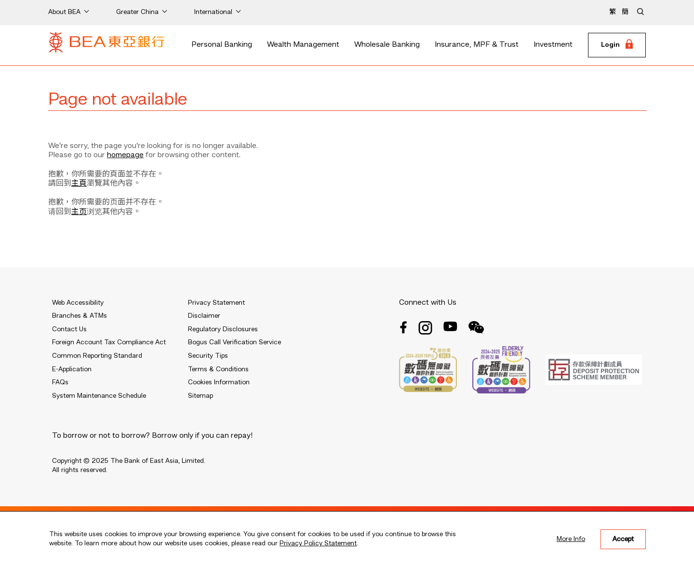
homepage (125, 155)
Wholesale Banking (387, 45)
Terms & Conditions (218, 369)
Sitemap (200, 395)
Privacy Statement (216, 302)
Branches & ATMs (79, 315)
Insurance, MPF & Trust (477, 45)
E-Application (72, 369)
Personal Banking (221, 45)
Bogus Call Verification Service (234, 342)
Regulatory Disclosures (223, 329)
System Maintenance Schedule (99, 395)
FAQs (60, 382)
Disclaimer (204, 315)
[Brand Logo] (106, 45)
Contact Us (69, 329)
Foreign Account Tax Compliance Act (109, 342)
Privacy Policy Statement (318, 543)
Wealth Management (303, 45)
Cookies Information (219, 382)
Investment (553, 45)
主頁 (79, 184)
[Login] (617, 45)
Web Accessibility (78, 302)
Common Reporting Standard (97, 355)
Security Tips (208, 355)
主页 (79, 212)
